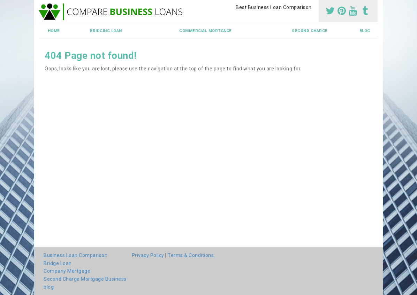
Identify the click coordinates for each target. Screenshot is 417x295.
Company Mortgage (67, 271)
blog (364, 31)
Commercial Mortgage (205, 31)
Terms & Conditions (191, 255)
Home (54, 31)
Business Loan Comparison (75, 255)
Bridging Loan (106, 31)
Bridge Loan (58, 263)
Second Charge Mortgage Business (85, 279)
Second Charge (310, 31)
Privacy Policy (148, 255)
